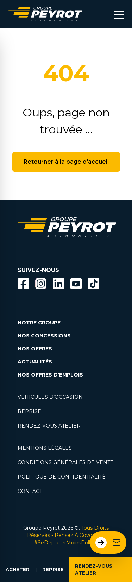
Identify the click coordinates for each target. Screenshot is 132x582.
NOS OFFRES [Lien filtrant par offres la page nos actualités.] (35, 349)
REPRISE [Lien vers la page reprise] (29, 411)
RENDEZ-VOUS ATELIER (93, 569)
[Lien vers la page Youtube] (76, 285)
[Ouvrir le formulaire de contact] (108, 542)
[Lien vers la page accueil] (45, 14)
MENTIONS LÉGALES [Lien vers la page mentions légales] (45, 448)
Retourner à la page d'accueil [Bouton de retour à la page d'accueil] (66, 161)
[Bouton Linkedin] (58, 283)
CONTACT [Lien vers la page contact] (30, 491)
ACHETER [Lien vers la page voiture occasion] (18, 569)
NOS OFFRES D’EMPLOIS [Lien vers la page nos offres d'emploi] (50, 375)
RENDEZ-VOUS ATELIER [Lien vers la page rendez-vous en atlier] (49, 426)
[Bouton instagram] (40, 283)
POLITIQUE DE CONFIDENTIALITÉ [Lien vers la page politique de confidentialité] (62, 477)
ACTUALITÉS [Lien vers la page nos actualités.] (35, 362)
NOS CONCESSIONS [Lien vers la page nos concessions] (44, 336)
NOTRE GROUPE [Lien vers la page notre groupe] (39, 323)
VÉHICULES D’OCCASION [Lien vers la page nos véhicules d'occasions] (50, 397)
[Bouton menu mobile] (119, 14)
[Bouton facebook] (23, 283)
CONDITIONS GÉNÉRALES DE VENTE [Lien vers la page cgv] (66, 462)
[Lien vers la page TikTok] (93, 285)
